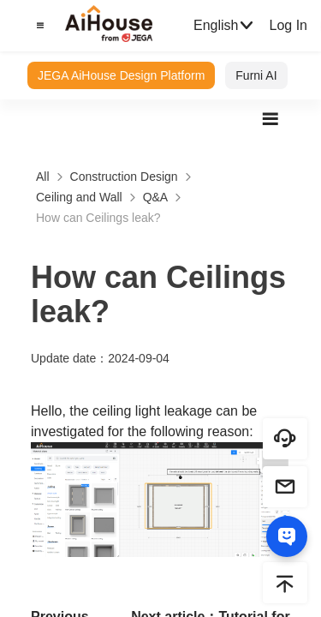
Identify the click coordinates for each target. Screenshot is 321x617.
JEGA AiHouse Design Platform (121, 75)
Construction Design (124, 176)
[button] (37, 25)
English (224, 26)
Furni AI (255, 75)
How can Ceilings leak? (98, 218)
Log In (287, 25)
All (43, 176)
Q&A (156, 197)
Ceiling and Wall (79, 197)
